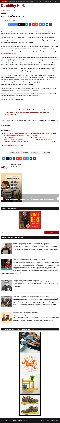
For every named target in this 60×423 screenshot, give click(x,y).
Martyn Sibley (35, 152)
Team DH (47, 31)
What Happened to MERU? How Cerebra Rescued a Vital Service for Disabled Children (31, 296)
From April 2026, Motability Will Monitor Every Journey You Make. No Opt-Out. (29, 259)
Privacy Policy (50, 420)
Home (3, 10)
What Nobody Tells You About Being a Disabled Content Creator (26, 280)
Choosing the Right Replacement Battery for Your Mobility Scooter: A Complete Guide (31, 243)
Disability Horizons (7, 20)
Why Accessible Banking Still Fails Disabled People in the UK (25, 312)
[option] (17, 198)
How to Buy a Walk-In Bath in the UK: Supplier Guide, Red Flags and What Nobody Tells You (26, 1)
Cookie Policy (56, 420)
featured (26, 152)
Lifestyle (7, 10)
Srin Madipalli (46, 152)
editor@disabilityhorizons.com (8, 53)
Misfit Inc (27, 33)
